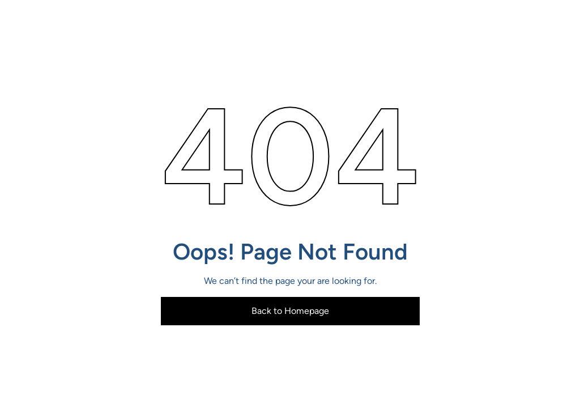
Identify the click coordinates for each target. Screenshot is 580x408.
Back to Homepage (290, 310)
